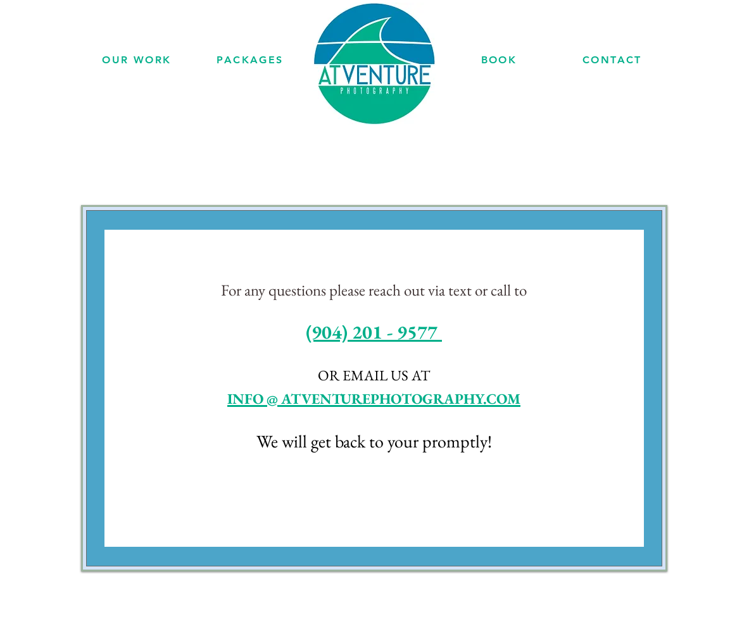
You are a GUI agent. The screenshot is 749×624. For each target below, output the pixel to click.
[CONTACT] (612, 59)
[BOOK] (499, 59)
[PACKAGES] (250, 59)
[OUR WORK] (137, 59)
